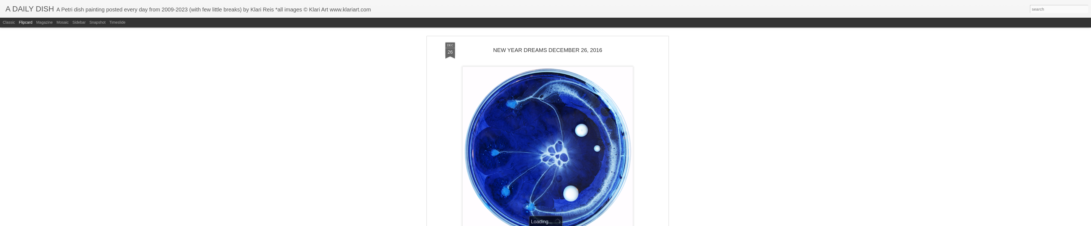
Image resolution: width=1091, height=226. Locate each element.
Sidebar (79, 22)
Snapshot (97, 22)
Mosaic (62, 22)
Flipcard (25, 22)
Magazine (44, 22)
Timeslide (117, 22)
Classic (9, 22)
